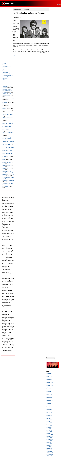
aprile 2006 (53, 384)
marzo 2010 (53, 314)
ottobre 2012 (53, 267)
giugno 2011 (53, 291)
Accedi (52, 448)
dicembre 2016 (54, 193)
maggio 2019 (53, 149)
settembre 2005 (54, 394)
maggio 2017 (53, 185)
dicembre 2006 (54, 372)
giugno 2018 (53, 166)
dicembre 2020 (54, 121)
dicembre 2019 (54, 139)
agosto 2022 (53, 91)
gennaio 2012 (53, 281)
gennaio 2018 (53, 173)
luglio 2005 (53, 397)
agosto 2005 (53, 396)
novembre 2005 (54, 391)
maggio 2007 (53, 364)
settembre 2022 (54, 90)
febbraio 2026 (53, 28)
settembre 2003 (54, 430)
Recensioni (4, 13)
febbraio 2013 (53, 261)
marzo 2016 (53, 206)
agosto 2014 (53, 234)
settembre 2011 (54, 287)
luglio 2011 (53, 290)
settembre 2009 (54, 323)
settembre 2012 (54, 269)
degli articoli (54, 450)
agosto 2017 (53, 181)
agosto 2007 (53, 360)
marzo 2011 (53, 296)
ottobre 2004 (53, 411)
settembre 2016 (54, 197)
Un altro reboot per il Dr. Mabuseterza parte (6, 138)
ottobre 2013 (53, 249)
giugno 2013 (53, 255)
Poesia (3, 19)
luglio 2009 (53, 326)
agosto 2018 (53, 163)
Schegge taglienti (6, 22)
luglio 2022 (53, 93)
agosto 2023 (53, 73)
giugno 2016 (53, 202)
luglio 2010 (53, 308)
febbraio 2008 (53, 351)
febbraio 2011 (53, 297)
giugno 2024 (53, 58)
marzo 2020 (53, 134)
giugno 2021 (53, 112)
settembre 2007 (54, 358)
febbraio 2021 (53, 118)
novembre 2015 (54, 212)
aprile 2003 (53, 438)
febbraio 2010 (53, 315)
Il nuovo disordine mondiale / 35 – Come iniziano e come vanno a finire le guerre (6, 130)
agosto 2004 (53, 414)
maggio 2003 (53, 436)
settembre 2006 (54, 376)
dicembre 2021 (54, 103)
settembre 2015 (54, 215)
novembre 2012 (54, 266)
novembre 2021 (54, 105)
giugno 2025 (53, 40)
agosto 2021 (53, 109)
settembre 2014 (54, 233)
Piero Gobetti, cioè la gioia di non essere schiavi (6, 149)
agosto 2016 (53, 199)
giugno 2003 (53, 435)
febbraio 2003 (53, 441)
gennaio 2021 (53, 120)
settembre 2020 (54, 125)
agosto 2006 (53, 378)
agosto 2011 (53, 288)
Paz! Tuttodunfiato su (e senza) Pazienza (29, 13)
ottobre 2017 (53, 178)
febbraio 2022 (53, 100)
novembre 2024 (54, 51)
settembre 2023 (54, 72)
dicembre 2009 (54, 318)
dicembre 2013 (54, 246)
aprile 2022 (53, 97)
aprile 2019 (53, 151)
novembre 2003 (54, 427)
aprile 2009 (53, 330)
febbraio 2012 (53, 279)
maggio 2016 (53, 203)
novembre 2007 (54, 355)
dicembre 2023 (54, 67)
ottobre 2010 (53, 303)
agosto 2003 (53, 432)
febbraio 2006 (53, 387)
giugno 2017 (53, 184)
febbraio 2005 (53, 405)
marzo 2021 (53, 117)
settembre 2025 (54, 36)
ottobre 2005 (53, 393)
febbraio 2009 (53, 333)
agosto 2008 (53, 342)
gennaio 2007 (53, 370)
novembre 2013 (54, 248)
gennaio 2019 (53, 155)
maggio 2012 (53, 275)
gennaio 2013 (53, 263)
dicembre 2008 (54, 336)
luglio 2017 (53, 182)
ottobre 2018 (53, 160)
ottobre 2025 (53, 34)
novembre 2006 (54, 373)
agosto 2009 (53, 324)
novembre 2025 (54, 33)
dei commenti (54, 452)
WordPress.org (54, 453)
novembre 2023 (54, 69)
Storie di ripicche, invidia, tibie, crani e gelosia (6, 84)
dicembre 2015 (54, 211)
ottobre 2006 (53, 375)
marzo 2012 (53, 278)
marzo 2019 (53, 152)
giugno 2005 (53, 399)
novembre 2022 (54, 87)
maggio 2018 (53, 167)
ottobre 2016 (53, 196)
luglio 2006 (53, 379)
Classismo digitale (6, 72)
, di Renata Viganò (6, 50)
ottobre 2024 (53, 52)
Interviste (4, 16)
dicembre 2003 (54, 426)
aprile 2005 (53, 402)
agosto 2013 (53, 252)
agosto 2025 (53, 37)
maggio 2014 (53, 239)
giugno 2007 (53, 363)
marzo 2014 (53, 242)
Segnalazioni (27, 14)
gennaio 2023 (53, 84)
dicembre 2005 (54, 390)
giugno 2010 (53, 309)
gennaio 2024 (53, 66)
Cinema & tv (5, 21)
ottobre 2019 (53, 142)
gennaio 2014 (53, 245)
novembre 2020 (54, 122)
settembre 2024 (54, 54)
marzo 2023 (53, 81)
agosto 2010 (53, 306)
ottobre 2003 (53, 429)
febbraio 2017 (53, 190)
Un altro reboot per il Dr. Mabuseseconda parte (6, 181)
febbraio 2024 (53, 64)
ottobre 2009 (53, 321)
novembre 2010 (54, 302)
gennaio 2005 (53, 406)
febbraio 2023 (53, 82)
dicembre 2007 (54, 354)
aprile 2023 (53, 79)
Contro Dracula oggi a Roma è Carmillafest (5, 113)
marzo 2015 (53, 224)
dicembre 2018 (54, 157)
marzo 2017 (53, 188)
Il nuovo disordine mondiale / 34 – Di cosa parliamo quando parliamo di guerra (6, 174)
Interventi (4, 12)
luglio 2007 (53, 361)
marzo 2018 (53, 170)
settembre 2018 (54, 161)
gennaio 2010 (53, 317)
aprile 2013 (53, 258)
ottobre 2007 (53, 357)
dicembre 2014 (54, 228)
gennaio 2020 (53, 137)
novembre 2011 (54, 284)
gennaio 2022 (53, 102)
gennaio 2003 (53, 442)
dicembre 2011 (54, 282)
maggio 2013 (53, 257)
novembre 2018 (54, 158)
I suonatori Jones (6, 27)
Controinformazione (6, 15)
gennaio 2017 (53, 191)
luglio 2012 (53, 272)
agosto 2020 (53, 127)
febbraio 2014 (53, 243)
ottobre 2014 (53, 231)
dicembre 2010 (54, 300)
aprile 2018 (53, 169)
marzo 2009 (53, 332)
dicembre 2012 (54, 264)
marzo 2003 (53, 439)
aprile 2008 (53, 348)
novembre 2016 (54, 194)
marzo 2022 (53, 99)
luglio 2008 (53, 343)
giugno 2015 (53, 220)
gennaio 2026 (53, 30)
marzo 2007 (53, 367)
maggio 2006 (53, 382)
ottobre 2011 (53, 285)
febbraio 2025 (53, 46)
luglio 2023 (53, 75)
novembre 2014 (54, 230)
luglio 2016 (53, 200)
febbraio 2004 (53, 423)
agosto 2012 (53, 270)
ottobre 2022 (53, 88)
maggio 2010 (53, 311)
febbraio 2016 (53, 208)
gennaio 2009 (53, 334)
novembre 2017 (54, 176)
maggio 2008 (53, 346)
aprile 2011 (53, 294)
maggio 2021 (53, 114)
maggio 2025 (53, 42)
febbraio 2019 (53, 154)
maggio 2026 (53, 24)
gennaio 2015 (53, 227)
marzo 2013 (53, 260)
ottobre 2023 (53, 70)
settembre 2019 (54, 143)
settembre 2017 (54, 179)
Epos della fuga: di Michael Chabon (6, 165)
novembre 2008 (54, 337)
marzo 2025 (53, 45)
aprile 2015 (53, 223)
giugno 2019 (53, 148)
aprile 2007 (53, 366)
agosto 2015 (53, 217)
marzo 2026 (53, 27)
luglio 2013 (53, 254)
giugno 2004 (53, 417)
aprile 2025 (53, 43)
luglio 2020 (53, 128)
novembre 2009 (54, 320)
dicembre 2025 (54, 31)
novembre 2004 (54, 409)
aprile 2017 (53, 187)
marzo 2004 (53, 421)
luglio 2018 (53, 164)
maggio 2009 (53, 329)
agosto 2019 (53, 145)
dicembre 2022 (54, 85)
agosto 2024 (53, 55)
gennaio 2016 (53, 209)
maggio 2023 (53, 78)
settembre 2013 (54, 251)
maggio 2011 (53, 293)
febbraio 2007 (53, 369)
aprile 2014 (53, 240)
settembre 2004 (54, 412)
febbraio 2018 (53, 172)
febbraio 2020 (53, 136)
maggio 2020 (53, 131)
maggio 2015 (53, 221)
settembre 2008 (54, 340)
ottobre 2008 (53, 339)
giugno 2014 (53, 237)
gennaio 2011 (53, 299)
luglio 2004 (53, 415)
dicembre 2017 (54, 175)
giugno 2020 (53, 130)
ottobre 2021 (53, 106)
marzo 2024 (53, 63)
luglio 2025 (53, 39)
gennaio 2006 (53, 388)
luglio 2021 (53, 111)
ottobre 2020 (53, 124)
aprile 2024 (53, 61)
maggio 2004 (53, 418)
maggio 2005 (53, 400)
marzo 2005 (53, 403)
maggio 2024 (53, 60)
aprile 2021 (53, 115)
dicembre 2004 (54, 408)
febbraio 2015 (53, 226)
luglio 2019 (53, 146)
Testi (3, 18)
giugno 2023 (53, 76)
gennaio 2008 (53, 352)
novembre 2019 (54, 140)
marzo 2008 (53, 349)
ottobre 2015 (53, 214)
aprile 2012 (53, 276)
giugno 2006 (53, 381)
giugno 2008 (53, 345)
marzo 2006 (53, 385)
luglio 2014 (53, 236)
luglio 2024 (53, 57)
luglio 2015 (53, 218)
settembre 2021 (54, 108)
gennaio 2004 (53, 424)
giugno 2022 (53, 94)
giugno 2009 (53, 327)
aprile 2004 (53, 420)
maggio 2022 (53, 96)
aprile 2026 (53, 25)
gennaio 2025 (53, 48)
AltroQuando (5, 30)
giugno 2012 (53, 273)
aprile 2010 (53, 312)
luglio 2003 (53, 433)
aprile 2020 (53, 133)
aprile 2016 (53, 205)
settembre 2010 (54, 305)
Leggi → (15, 55)
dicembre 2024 (54, 49)
